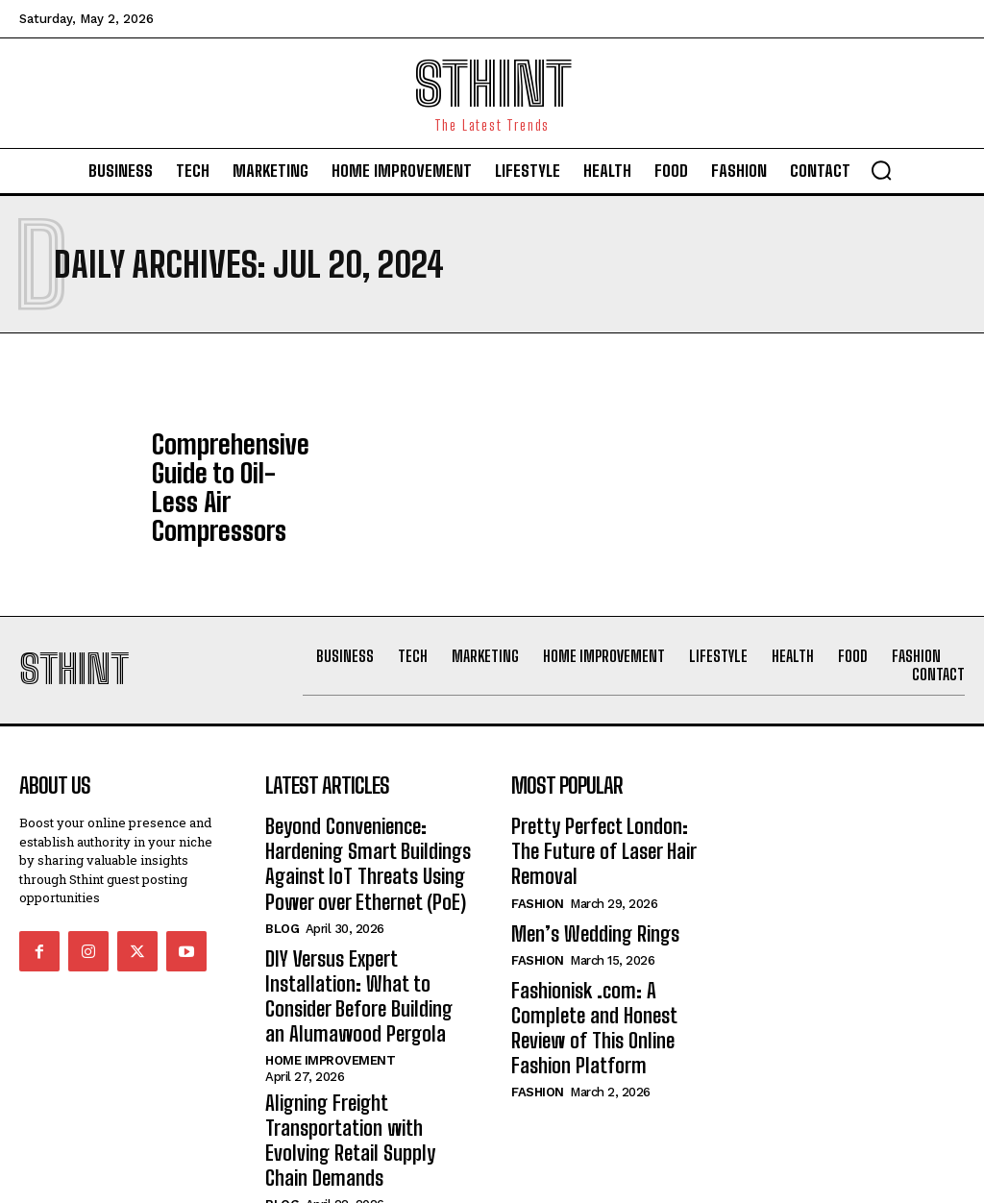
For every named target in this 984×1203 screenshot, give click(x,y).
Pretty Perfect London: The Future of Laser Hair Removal (607, 802)
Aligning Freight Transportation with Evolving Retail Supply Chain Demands (364, 1054)
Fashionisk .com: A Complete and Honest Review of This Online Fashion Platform (609, 938)
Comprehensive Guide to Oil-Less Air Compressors (229, 473)
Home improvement (330, 994)
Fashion (537, 838)
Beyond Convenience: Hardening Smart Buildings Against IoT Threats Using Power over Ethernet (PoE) (355, 823)
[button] (881, 170)
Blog (282, 879)
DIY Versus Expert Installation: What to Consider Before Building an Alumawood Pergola (366, 938)
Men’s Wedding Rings (583, 865)
